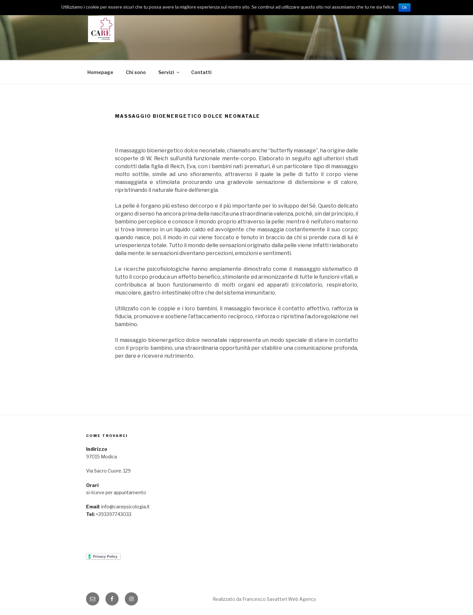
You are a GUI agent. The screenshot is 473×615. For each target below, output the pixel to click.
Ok (404, 7)
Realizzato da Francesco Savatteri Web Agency (264, 599)
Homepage (100, 72)
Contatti (201, 72)
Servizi (169, 72)
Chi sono (136, 72)
